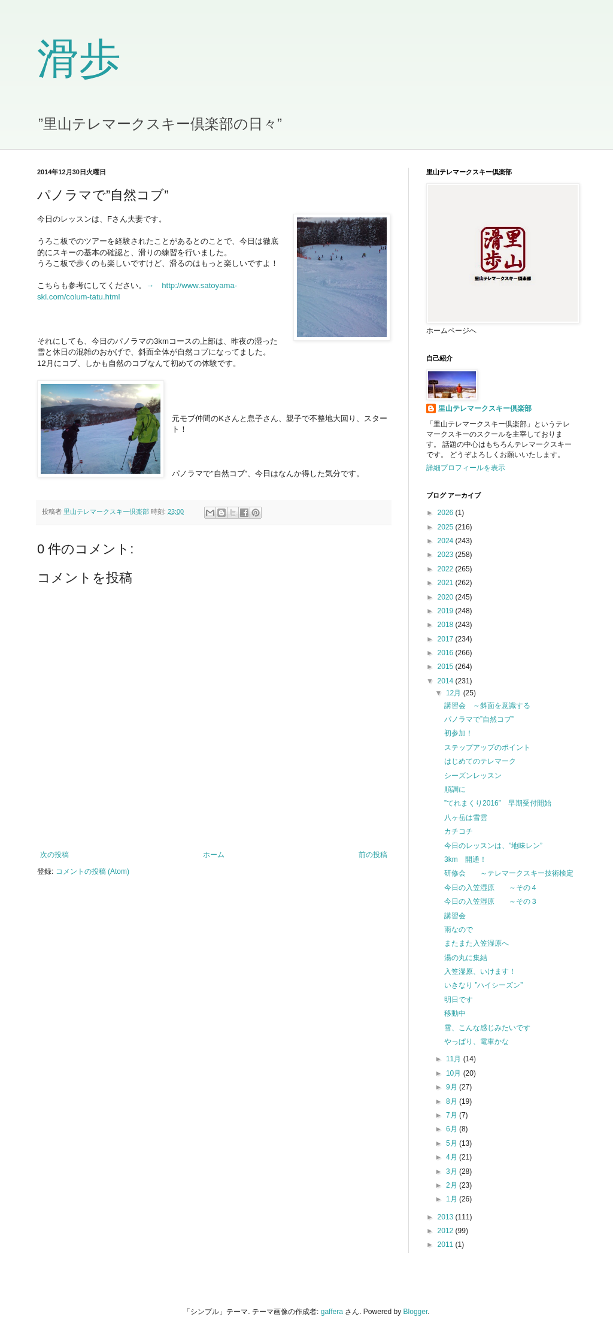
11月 (454, 1059)
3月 (452, 1171)
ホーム (213, 854)
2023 (447, 554)
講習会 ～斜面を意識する (487, 705)
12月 (454, 693)
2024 (447, 541)
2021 (447, 583)
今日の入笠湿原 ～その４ (491, 887)
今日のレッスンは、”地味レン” (493, 845)
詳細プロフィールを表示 (465, 468)
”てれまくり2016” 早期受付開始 (497, 803)
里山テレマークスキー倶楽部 (485, 408)
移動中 (455, 1013)
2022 (447, 569)
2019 (447, 611)
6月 (452, 1129)
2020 (447, 597)
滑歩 (79, 59)
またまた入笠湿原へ (476, 943)
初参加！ (458, 733)
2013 (447, 1217)
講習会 (455, 916)
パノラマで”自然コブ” (479, 719)
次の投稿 (54, 854)
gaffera (332, 1311)
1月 (452, 1199)
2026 (447, 512)
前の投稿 (373, 854)
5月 (452, 1143)
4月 (452, 1157)
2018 (447, 624)
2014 (447, 681)
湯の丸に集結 (465, 957)
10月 (454, 1073)
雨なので (458, 929)
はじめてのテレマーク (480, 761)
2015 (447, 666)
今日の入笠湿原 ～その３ (491, 901)
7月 (452, 1115)
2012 (447, 1231)
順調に (455, 789)
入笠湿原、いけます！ (480, 971)
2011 (447, 1244)
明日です (458, 999)
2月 (452, 1185)
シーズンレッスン (473, 775)
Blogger (415, 1311)
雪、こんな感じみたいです (487, 1028)
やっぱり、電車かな (476, 1041)
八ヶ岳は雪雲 (465, 817)
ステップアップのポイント (487, 747)
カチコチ (458, 831)
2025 (447, 527)
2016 (447, 653)
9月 (452, 1087)
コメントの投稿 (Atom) (92, 871)
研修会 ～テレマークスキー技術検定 (508, 873)
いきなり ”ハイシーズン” (483, 985)
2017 (447, 639)
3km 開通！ (465, 859)
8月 (452, 1101)
